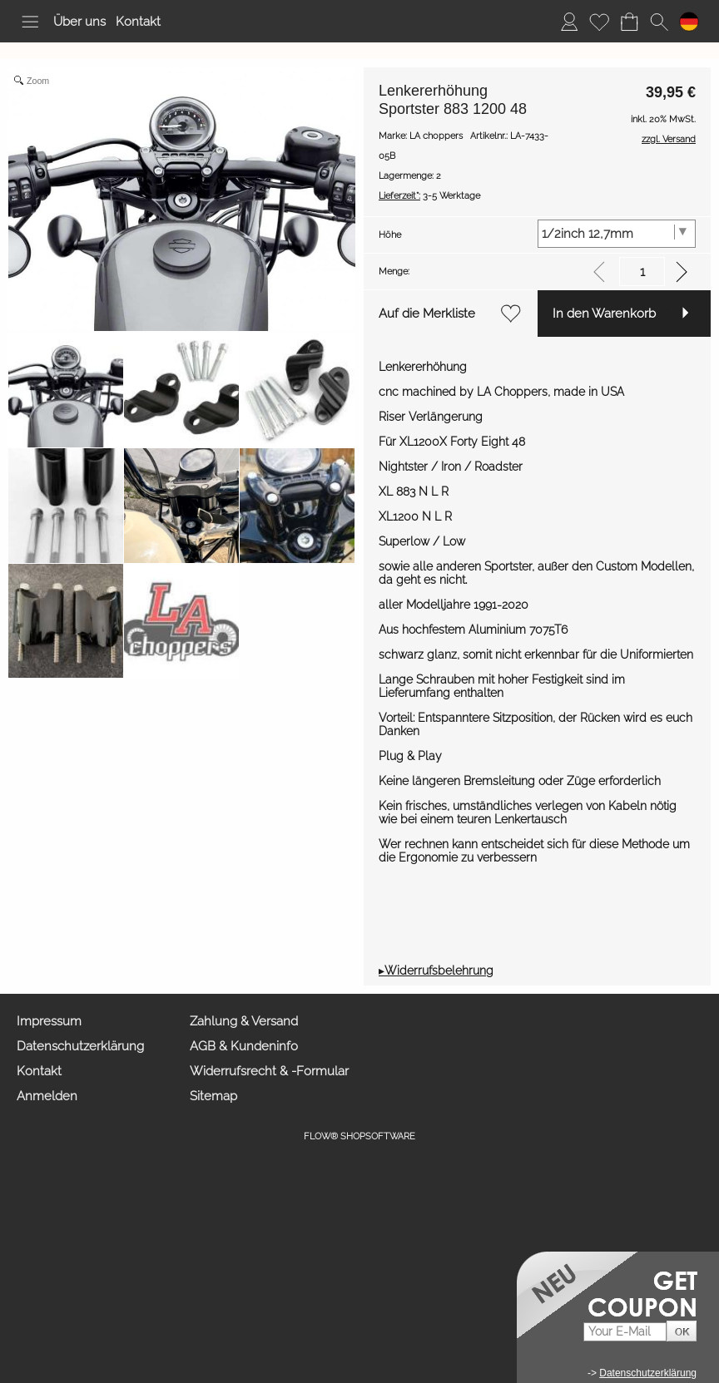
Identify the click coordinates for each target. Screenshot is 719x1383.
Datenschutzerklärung (80, 1046)
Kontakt (138, 21)
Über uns (79, 21)
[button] (30, 21)
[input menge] (642, 271)
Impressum (49, 1021)
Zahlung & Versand (244, 1021)
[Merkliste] (599, 21)
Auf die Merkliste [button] (427, 313)
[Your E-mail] (625, 1331)
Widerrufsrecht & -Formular (269, 1071)
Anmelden (47, 1096)
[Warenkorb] (629, 21)
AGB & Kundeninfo (244, 1046)
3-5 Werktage (429, 195)
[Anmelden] (569, 21)
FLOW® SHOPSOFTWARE (359, 1136)
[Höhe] (617, 233)
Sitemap (213, 1096)
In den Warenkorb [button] (604, 313)
